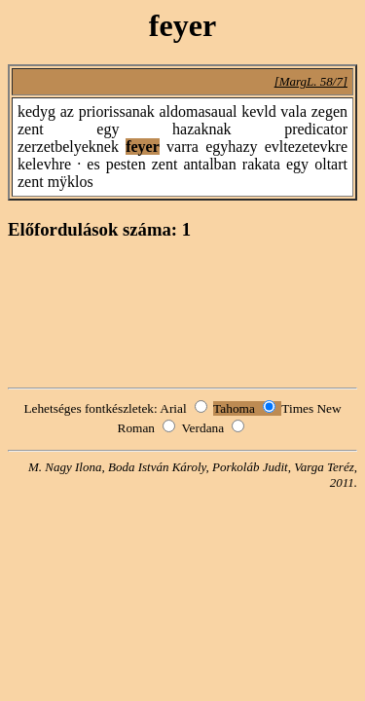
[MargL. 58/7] (310, 81)
